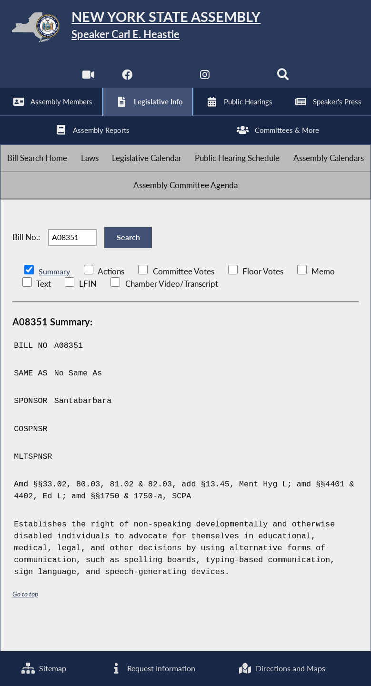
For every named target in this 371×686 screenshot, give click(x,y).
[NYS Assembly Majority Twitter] (166, 80)
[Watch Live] (87, 80)
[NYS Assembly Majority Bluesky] (244, 80)
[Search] (284, 80)
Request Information (151, 668)
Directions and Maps (282, 668)
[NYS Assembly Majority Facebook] (126, 80)
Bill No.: (26, 260)
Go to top (25, 620)
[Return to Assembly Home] (185, 29)
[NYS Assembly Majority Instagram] (205, 80)
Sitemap (43, 668)
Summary (55, 298)
